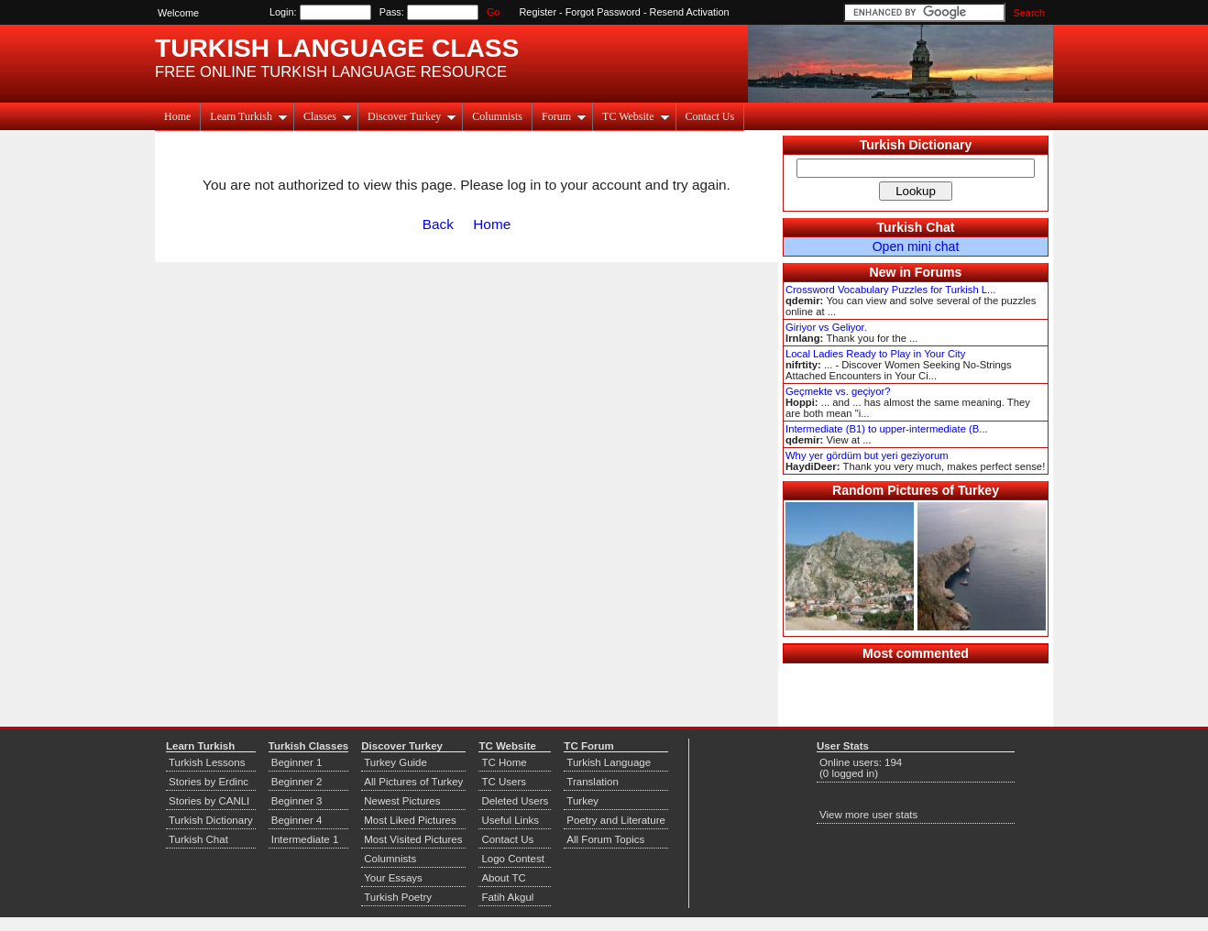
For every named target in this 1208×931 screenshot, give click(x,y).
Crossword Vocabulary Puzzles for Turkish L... (890, 289)
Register (538, 11)
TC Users (503, 781)
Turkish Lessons (207, 762)
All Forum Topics (605, 839)
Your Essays (393, 877)
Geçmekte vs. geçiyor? (837, 391)
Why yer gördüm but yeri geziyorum (867, 455)
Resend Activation (690, 11)
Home (177, 116)
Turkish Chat (916, 227)
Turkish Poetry (398, 897)
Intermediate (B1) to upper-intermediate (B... (886, 428)
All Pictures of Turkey (413, 781)
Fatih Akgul (507, 897)
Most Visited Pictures (413, 839)
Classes (327, 116)
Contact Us (710, 116)
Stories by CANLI (209, 800)
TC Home (503, 762)
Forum (564, 116)
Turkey (582, 800)
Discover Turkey (412, 116)
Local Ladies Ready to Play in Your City (875, 353)
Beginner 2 (297, 781)
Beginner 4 (297, 820)
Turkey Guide (395, 762)
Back (438, 224)
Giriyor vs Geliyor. (826, 327)
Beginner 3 (297, 800)
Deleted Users (514, 800)
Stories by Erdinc (208, 781)
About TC (503, 877)
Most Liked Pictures (410, 820)
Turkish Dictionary (916, 144)
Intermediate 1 (305, 839)
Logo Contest (512, 858)
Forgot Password (603, 11)
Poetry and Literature (615, 820)
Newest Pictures (402, 800)
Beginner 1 (297, 762)
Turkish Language (608, 762)
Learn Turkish (249, 116)
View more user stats (868, 814)
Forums (938, 272)
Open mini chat (916, 246)
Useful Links (510, 820)
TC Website (635, 116)
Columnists (497, 116)
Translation (592, 781)
